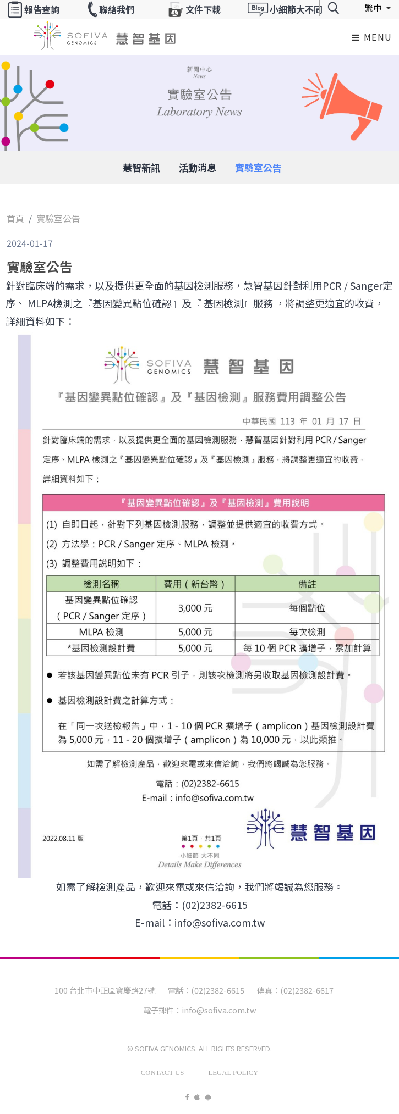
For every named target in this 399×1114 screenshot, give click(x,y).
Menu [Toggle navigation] (372, 36)
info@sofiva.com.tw (219, 1010)
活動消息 (197, 167)
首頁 (15, 218)
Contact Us (162, 1073)
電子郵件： (162, 1010)
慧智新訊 (141, 167)
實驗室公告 (258, 167)
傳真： (268, 990)
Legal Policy (233, 1073)
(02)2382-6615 (217, 990)
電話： (179, 990)
